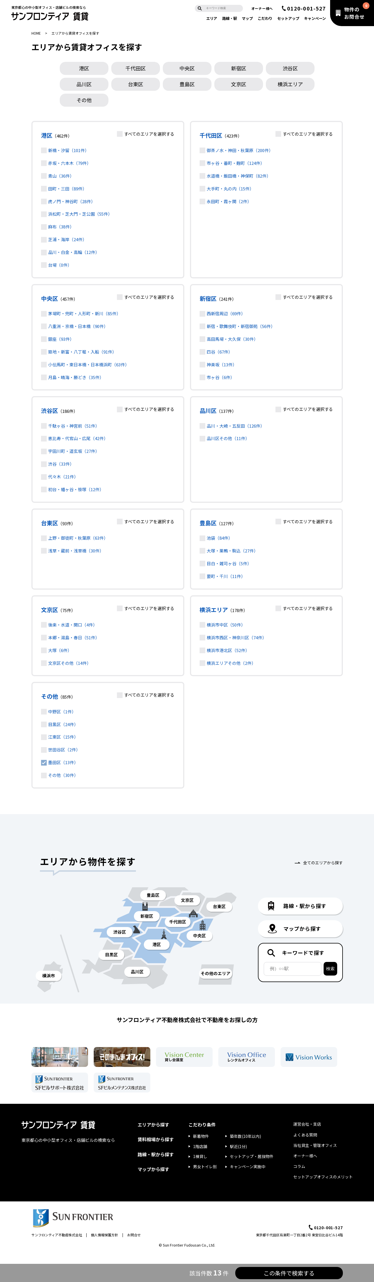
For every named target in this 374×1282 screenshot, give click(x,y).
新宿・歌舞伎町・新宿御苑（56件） (241, 326)
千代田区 (135, 68)
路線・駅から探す (156, 1154)
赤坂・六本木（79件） (69, 163)
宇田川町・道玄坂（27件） (73, 451)
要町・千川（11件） (226, 576)
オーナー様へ (262, 8)
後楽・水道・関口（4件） (72, 625)
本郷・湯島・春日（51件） (73, 637)
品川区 (84, 84)
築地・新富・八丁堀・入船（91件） (82, 352)
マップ (247, 18)
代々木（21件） (63, 477)
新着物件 (201, 1136)
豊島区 (187, 84)
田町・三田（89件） (67, 189)
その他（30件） (63, 775)
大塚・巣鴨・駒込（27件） (232, 551)
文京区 (238, 84)
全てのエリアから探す (323, 862)
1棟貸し (200, 1156)
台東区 (135, 84)
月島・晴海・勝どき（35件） (76, 377)
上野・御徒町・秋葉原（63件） (78, 538)
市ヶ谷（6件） (220, 377)
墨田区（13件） (63, 762)
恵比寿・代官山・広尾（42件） (78, 438)
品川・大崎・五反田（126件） (235, 426)
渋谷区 (290, 68)
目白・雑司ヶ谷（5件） (229, 563)
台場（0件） (60, 265)
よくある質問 (305, 1135)
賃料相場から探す (156, 1139)
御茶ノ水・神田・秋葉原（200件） (240, 150)
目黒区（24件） (63, 724)
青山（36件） (61, 176)
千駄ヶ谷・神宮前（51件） (73, 426)
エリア (211, 18)
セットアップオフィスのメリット (323, 1177)
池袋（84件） (219, 538)
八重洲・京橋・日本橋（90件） (78, 326)
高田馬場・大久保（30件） (232, 339)
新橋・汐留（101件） (68, 150)
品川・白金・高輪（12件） (73, 252)
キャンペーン (315, 18)
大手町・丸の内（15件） (230, 189)
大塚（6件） (60, 650)
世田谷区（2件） (64, 750)
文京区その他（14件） (69, 663)
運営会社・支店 (307, 1124)
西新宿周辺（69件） (226, 313)
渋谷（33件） (61, 464)
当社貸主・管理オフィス (315, 1145)
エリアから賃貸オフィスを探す (75, 33)
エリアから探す (153, 1124)
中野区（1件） (62, 711)
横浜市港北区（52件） (228, 650)
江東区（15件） (63, 737)
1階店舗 (200, 1146)
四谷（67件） (219, 352)
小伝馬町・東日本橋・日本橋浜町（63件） (88, 364)
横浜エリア (214, 610)
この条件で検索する (289, 1273)
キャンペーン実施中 (247, 1166)
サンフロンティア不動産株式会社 (56, 1234)
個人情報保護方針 (104, 1234)
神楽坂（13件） (222, 364)
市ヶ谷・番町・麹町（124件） (235, 163)
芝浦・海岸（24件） (67, 239)
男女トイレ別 (205, 1166)
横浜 (290, 84)
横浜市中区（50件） (226, 625)
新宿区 (238, 68)
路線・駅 (229, 18)
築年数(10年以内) (245, 1136)
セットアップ (288, 18)
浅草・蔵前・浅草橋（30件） (76, 551)
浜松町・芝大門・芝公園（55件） (80, 214)
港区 (84, 68)
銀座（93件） (61, 339)
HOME (36, 33)
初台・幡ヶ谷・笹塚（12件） (76, 489)
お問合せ (134, 1234)
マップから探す (153, 1169)
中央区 (187, 68)
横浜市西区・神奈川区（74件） (236, 637)
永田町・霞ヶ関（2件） (229, 201)
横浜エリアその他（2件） (231, 663)
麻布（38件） (61, 227)
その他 (84, 100)
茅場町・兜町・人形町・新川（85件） (84, 313)
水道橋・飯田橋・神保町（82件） (239, 176)
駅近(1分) (238, 1146)
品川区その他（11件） (228, 438)
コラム (299, 1166)
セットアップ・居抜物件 (251, 1156)
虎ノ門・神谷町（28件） (71, 201)
